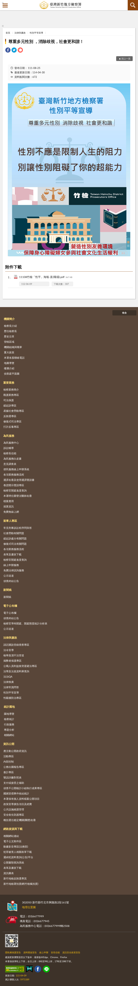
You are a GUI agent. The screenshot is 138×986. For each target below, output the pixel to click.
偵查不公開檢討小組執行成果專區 (22, 788)
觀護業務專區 (11, 394)
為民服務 (8, 435)
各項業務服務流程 (13, 474)
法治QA (7, 676)
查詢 (133, 5)
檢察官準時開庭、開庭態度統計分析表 (25, 623)
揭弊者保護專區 (12, 660)
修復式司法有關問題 (15, 543)
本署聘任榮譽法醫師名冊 (17, 495)
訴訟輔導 (8, 447)
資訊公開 (8, 743)
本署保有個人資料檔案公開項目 (21, 798)
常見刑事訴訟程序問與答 (17, 527)
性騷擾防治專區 (12, 697)
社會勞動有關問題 (13, 533)
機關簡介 (9, 318)
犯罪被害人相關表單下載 (17, 851)
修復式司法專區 (12, 421)
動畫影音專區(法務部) (15, 846)
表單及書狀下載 (12, 554)
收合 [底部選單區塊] (124, 312)
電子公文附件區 (12, 841)
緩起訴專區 (9, 405)
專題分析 (9, 729)
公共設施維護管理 (13, 809)
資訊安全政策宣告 (71, 952)
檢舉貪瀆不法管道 (13, 655)
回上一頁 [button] (126, 58)
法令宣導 (8, 650)
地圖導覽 (9, 362)
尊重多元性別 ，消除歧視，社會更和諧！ (46, 41)
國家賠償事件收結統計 (16, 793)
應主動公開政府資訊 (15, 750)
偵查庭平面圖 (11, 373)
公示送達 (8, 575)
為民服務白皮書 (12, 458)
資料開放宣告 (30, 952)
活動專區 (8, 756)
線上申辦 (43, 952)
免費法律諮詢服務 (13, 570)
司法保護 (8, 400)
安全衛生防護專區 (13, 814)
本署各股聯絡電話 (14, 357)
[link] (7, 50)
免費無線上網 (11, 511)
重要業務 (8, 382)
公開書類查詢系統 (13, 862)
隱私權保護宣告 (13, 952)
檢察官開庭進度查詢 (15, 490)
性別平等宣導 (36, 32)
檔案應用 (8, 501)
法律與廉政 (20, 32)
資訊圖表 (8, 873)
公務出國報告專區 (13, 766)
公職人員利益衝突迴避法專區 (20, 665)
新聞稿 (7, 589)
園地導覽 (9, 713)
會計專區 (8, 772)
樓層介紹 (9, 368)
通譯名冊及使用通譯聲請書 (18, 479)
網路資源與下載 (13, 828)
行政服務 (9, 724)
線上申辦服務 (11, 565)
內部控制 (8, 761)
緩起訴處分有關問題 (15, 538)
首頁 (8, 32)
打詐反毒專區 (11, 426)
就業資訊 (8, 506)
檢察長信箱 (9, 453)
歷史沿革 (9, 336)
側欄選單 (5, 5)
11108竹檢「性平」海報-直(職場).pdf (45, 277)
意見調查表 (9, 463)
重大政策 (9, 352)
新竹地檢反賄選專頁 (15, 878)
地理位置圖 (29, 907)
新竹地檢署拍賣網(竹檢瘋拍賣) (20, 883)
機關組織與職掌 (13, 347)
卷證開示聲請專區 (13, 485)
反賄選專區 (9, 416)
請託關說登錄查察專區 (16, 644)
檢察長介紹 (10, 325)
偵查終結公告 (11, 580)
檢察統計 (9, 719)
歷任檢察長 (10, 331)
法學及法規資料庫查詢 (16, 671)
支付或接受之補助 (13, 782)
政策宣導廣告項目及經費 (17, 804)
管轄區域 (9, 341)
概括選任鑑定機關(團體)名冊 (19, 819)
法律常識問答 (11, 687)
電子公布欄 (10, 605)
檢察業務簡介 (11, 389)
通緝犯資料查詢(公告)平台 (18, 857)
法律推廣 (8, 681)
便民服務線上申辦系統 (16, 469)
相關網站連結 (11, 835)
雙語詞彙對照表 (12, 777)
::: (3, 2)
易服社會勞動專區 (13, 410)
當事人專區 (10, 520)
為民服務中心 (11, 442)
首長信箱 (55, 952)
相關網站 (9, 735)
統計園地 (9, 706)
